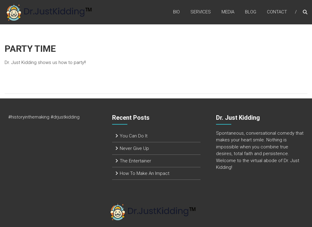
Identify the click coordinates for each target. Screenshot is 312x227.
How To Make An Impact (144, 173)
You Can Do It (133, 136)
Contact (277, 12)
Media (228, 12)
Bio (176, 12)
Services (200, 12)
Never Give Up (134, 148)
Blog (250, 12)
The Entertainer (135, 161)
